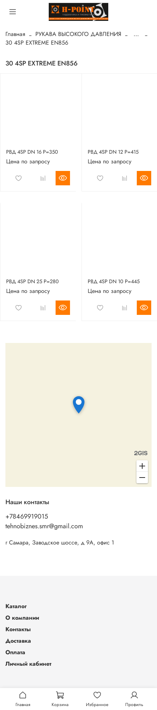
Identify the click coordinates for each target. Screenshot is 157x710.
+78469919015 (26, 516)
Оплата (15, 652)
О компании (22, 618)
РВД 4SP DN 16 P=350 (32, 151)
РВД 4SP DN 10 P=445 (114, 281)
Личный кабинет (28, 664)
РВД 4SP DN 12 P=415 (113, 151)
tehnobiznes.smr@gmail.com (44, 526)
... (136, 34)
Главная (15, 34)
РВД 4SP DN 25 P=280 (32, 281)
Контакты (18, 629)
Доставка (18, 641)
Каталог (16, 606)
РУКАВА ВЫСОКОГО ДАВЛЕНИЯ (78, 34)
